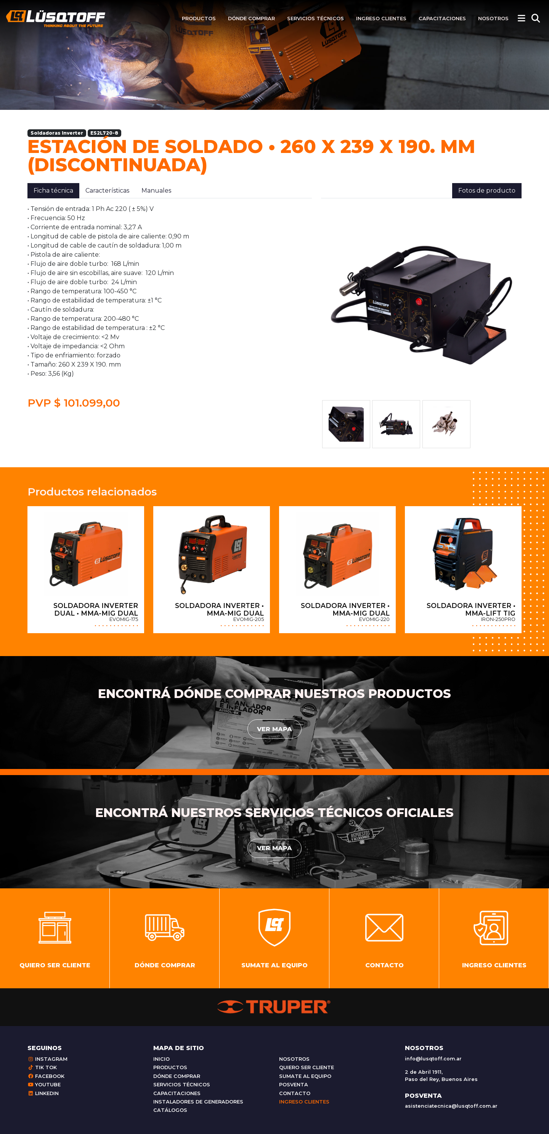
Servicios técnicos (315, 18)
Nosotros (493, 18)
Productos (199, 18)
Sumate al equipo (305, 1076)
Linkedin (43, 1093)
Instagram (47, 1059)
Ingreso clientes (381, 18)
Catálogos (170, 1110)
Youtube (44, 1084)
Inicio (161, 1059)
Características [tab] (107, 190)
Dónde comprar (251, 18)
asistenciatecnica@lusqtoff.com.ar (451, 1106)
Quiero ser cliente (306, 1067)
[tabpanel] (169, 307)
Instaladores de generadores (198, 1102)
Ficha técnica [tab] (53, 190)
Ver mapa (274, 729)
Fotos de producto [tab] (486, 190)
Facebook (45, 1076)
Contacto (294, 1093)
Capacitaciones (442, 18)
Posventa (293, 1084)
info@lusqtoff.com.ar (433, 1059)
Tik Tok (42, 1067)
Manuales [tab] (156, 190)
